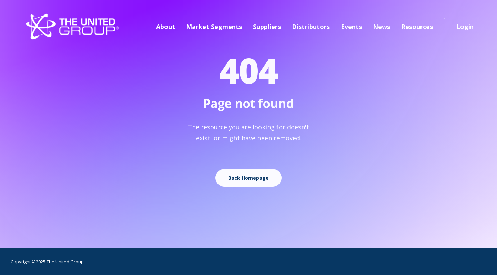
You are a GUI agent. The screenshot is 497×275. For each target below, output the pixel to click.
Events (351, 30)
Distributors (311, 30)
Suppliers (267, 30)
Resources (417, 30)
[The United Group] (60, 29)
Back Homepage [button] (248, 178)
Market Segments (214, 30)
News (381, 30)
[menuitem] (168, 29)
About (165, 30)
